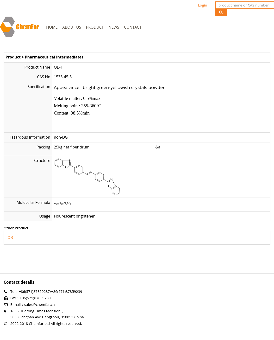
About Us (71, 27)
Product (95, 27)
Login (202, 5)
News (114, 27)
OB (10, 237)
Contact (132, 27)
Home (52, 27)
